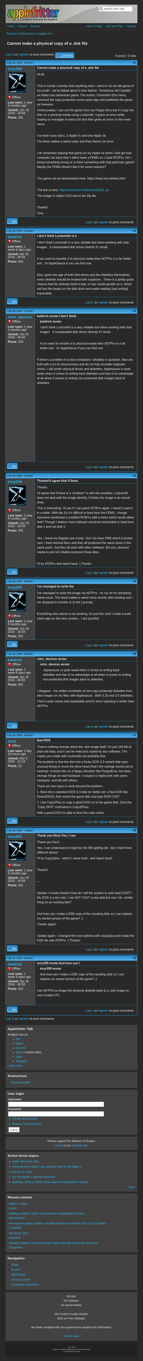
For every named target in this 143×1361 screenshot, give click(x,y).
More (132, 1187)
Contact (131, 26)
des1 (12, 741)
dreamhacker (17, 1217)
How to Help (71, 1336)
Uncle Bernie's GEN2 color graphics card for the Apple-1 (46, 1166)
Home (10, 26)
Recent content (20, 1082)
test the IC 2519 (22, 1171)
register (23, 54)
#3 (134, 311)
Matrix (19, 1043)
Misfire (20, 1052)
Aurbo (12, 1208)
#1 (134, 62)
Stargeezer (15, 1247)
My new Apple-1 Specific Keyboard (33, 1176)
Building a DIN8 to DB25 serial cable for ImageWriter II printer (50, 1182)
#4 (134, 475)
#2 (134, 231)
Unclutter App (79, 1145)
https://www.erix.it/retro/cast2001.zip (84, 190)
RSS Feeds (18, 1274)
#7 (134, 735)
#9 (134, 958)
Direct (59, 1145)
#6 (134, 654)
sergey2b (14, 1237)
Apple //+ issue (18, 1203)
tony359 (15, 69)
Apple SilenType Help (25, 1161)
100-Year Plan (114, 26)
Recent (35, 26)
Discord (20, 1047)
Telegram (21, 1061)
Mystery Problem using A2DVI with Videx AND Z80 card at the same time (54, 1243)
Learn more (15, 1065)
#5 (134, 581)
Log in (10, 54)
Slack (19, 1056)
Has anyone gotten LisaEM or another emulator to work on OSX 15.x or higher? (58, 1223)
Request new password (26, 1123)
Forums (22, 26)
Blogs (14, 1264)
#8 (134, 830)
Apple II (44, 33)
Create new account (24, 1118)
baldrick (15, 237)
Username (15, 1099)
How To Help (94, 26)
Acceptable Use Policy (25, 1284)
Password (15, 1109)
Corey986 (15, 1227)
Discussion (27, 33)
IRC (18, 1039)
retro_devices (20, 317)
